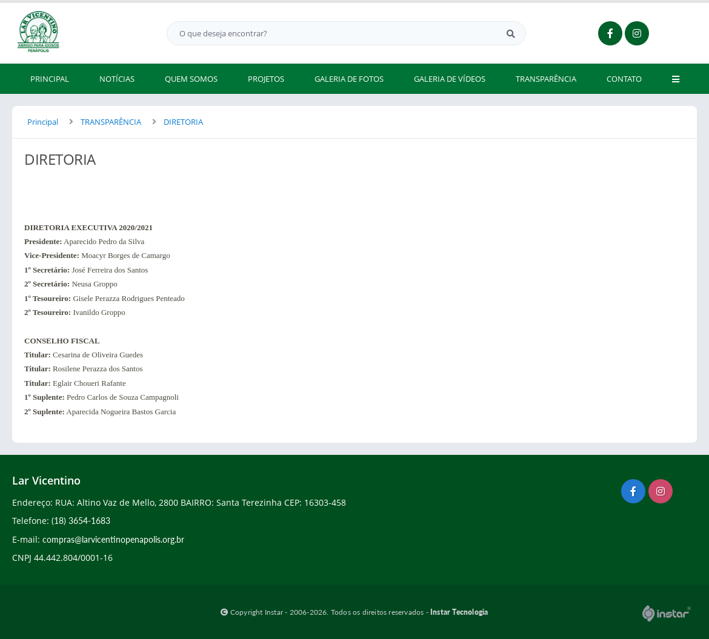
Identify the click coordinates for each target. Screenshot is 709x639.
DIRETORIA (183, 121)
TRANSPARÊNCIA (111, 121)
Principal (42, 121)
